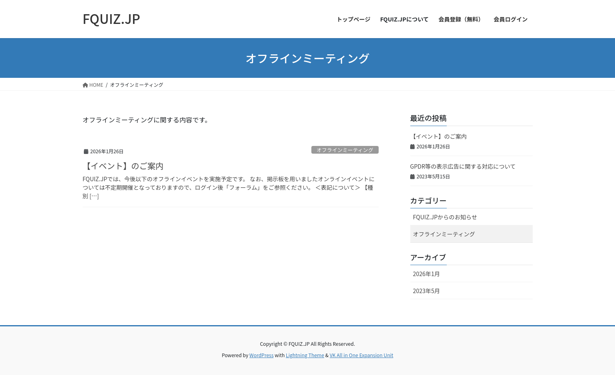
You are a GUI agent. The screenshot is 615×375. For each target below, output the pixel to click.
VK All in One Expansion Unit (361, 354)
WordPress (261, 354)
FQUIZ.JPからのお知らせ (445, 217)
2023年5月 (426, 291)
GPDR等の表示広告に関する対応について (463, 166)
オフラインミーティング (345, 150)
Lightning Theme (305, 354)
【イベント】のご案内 (123, 165)
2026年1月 (426, 274)
